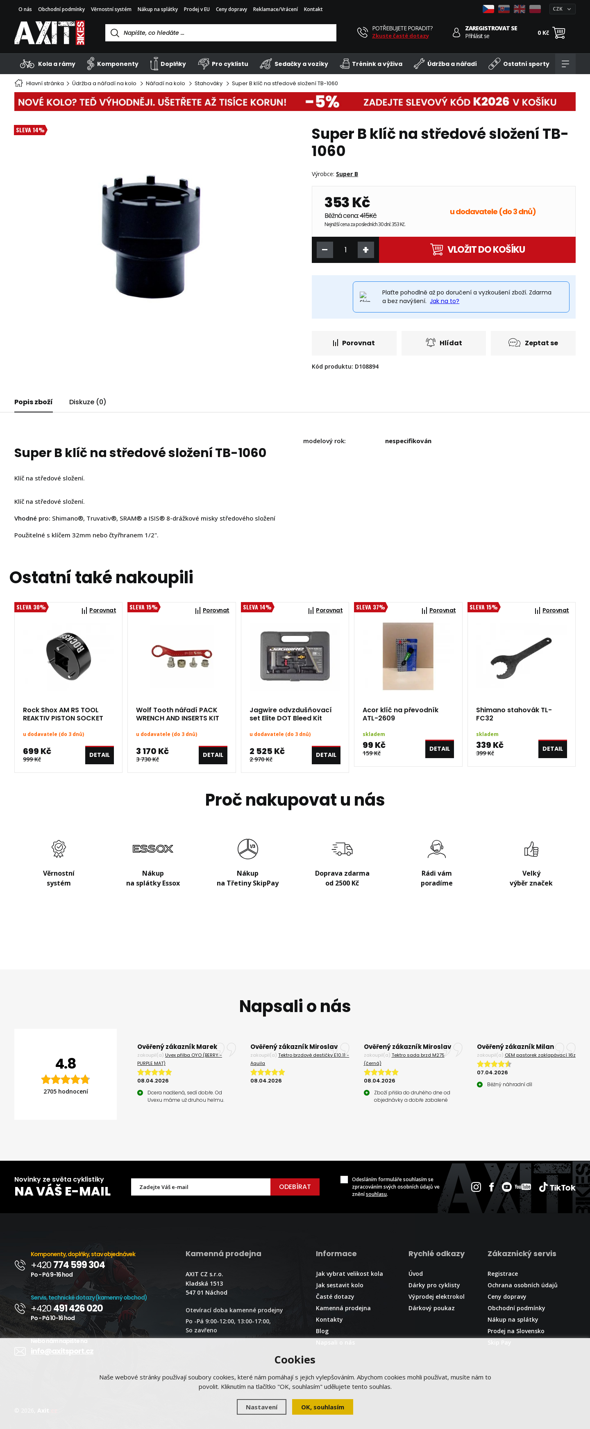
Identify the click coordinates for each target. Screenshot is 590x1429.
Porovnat (354, 343)
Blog (322, 1331)
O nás (25, 9)
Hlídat (444, 342)
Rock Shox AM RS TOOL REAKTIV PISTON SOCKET (63, 714)
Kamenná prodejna (343, 1308)
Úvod (415, 1273)
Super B (347, 174)
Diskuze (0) (88, 402)
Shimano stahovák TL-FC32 (514, 714)
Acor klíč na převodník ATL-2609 (400, 714)
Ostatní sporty (518, 63)
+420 (68, 1265)
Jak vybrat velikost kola (349, 1273)
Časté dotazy (335, 1296)
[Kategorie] (565, 64)
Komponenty (112, 63)
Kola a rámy (47, 63)
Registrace (503, 1273)
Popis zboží (33, 402)
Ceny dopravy (231, 9)
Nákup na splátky (158, 9)
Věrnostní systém (111, 9)
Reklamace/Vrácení (275, 9)
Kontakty (329, 1319)
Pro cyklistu (223, 63)
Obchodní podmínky (61, 9)
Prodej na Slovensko (516, 1331)
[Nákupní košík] (558, 32)
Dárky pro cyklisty (434, 1285)
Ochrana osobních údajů (523, 1285)
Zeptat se (533, 342)
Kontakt (313, 9)
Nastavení (261, 1407)
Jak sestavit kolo (339, 1285)
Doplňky (168, 63)
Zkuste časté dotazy (400, 35)
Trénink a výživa (371, 63)
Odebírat (295, 1186)
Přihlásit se (477, 36)
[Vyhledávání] (220, 32)
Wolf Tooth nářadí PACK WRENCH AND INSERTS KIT (177, 714)
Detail (99, 755)
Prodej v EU (197, 9)
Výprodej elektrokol (436, 1296)
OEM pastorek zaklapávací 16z (540, 1055)
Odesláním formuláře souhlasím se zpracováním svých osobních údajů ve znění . (396, 1187)
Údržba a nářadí (445, 63)
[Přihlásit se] (457, 32)
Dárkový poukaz (431, 1308)
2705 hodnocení (65, 1091)
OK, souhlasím (322, 1407)
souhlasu (376, 1194)
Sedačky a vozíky (294, 63)
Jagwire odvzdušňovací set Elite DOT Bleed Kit (291, 714)
